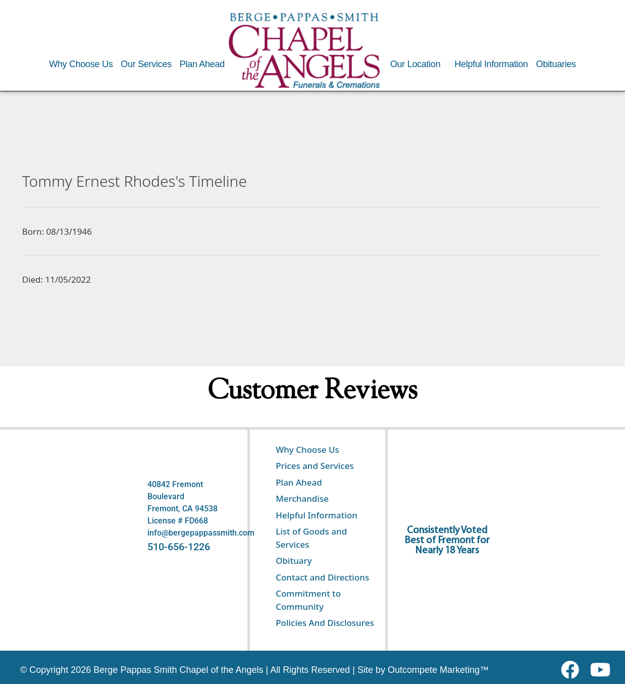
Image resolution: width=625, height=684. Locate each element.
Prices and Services (315, 465)
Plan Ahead (202, 64)
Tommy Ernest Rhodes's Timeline (134, 181)
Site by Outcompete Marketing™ (423, 670)
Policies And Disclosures (325, 622)
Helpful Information (491, 64)
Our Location (415, 64)
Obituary (294, 560)
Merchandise (302, 498)
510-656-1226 (178, 547)
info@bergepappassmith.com (200, 533)
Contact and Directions (322, 577)
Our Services (146, 64)
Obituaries (556, 64)
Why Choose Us (81, 64)
